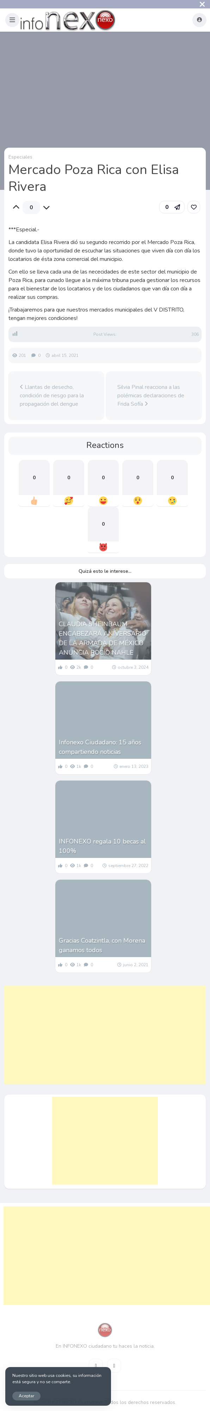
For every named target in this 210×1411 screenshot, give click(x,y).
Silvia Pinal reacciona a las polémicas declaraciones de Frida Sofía (150, 395)
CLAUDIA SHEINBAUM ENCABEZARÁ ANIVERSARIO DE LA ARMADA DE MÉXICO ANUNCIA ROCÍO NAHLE (102, 638)
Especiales (20, 157)
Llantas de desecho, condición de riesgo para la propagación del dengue (52, 395)
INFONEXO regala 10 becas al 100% (102, 846)
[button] (12, 20)
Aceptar (26, 1396)
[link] (193, 207)
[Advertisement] (105, 1035)
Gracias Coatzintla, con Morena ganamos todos (102, 945)
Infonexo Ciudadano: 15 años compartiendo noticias (100, 747)
